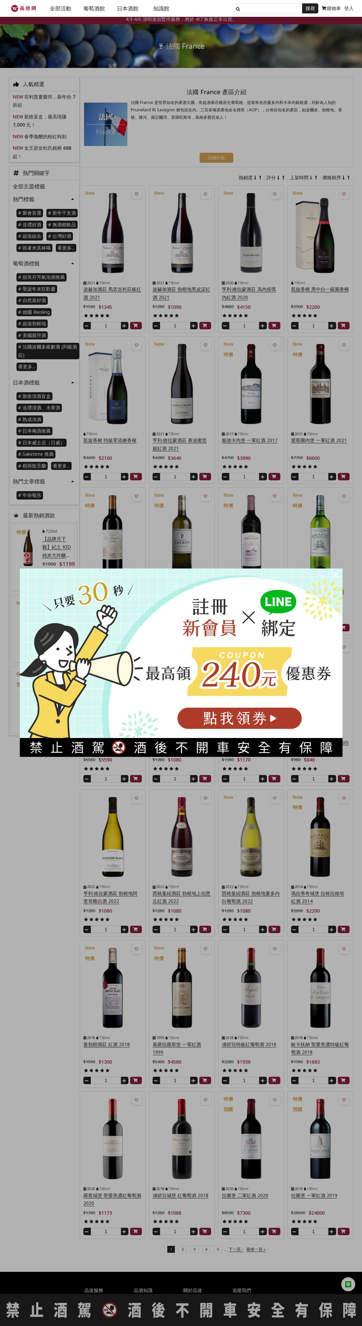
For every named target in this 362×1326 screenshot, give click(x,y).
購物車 (331, 8)
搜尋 (310, 8)
